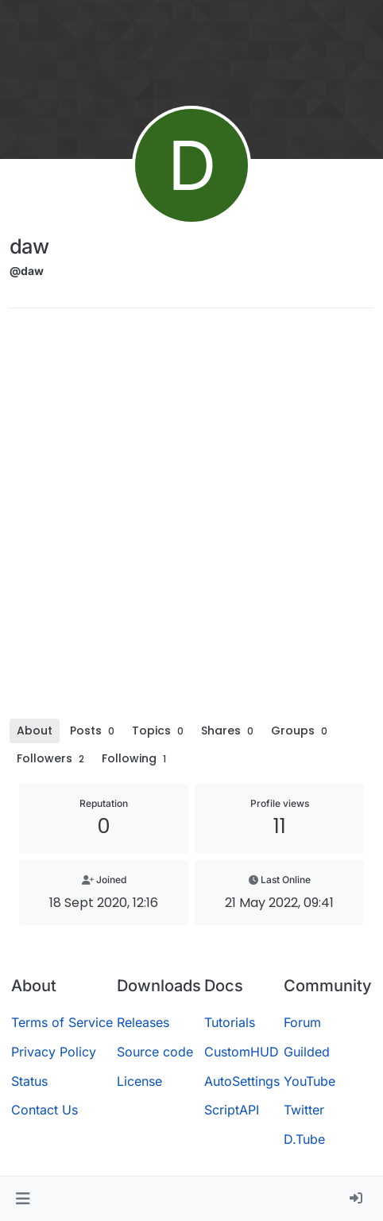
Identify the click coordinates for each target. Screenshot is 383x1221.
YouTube (309, 1081)
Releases (143, 1022)
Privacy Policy (53, 1052)
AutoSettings (242, 1081)
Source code (155, 1052)
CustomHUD (241, 1052)
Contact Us (44, 1110)
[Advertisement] (191, 519)
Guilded (307, 1052)
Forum (302, 1022)
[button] (22, 1199)
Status (29, 1081)
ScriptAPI (231, 1110)
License (139, 1081)
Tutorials (229, 1022)
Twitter (304, 1110)
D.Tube (304, 1139)
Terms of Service (62, 1022)
